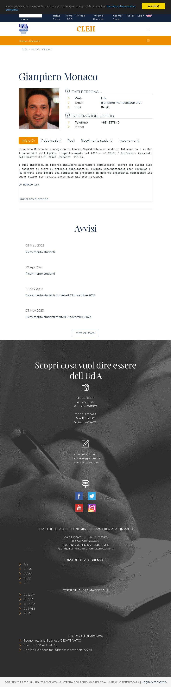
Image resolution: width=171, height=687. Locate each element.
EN (149, 15)
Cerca (24, 19)
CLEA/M (29, 594)
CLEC (27, 574)
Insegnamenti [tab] (128, 140)
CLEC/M (29, 604)
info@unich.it (89, 454)
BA (25, 564)
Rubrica (130, 15)
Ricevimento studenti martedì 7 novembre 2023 (58, 317)
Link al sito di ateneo (33, 199)
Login (141, 15)
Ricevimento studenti (40, 252)
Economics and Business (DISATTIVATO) (52, 640)
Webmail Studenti (117, 17)
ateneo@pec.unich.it (88, 458)
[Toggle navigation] (148, 29)
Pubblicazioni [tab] (51, 140)
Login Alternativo (154, 682)
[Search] (30, 15)
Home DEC (69, 17)
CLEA (27, 569)
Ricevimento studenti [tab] (96, 140)
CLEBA (28, 599)
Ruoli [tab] (71, 140)
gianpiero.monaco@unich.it (121, 102)
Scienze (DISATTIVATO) (40, 645)
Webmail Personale (98, 17)
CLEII (25, 49)
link (103, 98)
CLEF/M (29, 608)
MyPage (80, 15)
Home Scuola (56, 17)
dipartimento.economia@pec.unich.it (89, 548)
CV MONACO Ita (29, 184)
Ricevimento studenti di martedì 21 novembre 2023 (60, 295)
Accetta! (153, 6)
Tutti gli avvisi (85, 333)
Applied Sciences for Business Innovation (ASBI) (57, 650)
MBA (27, 613)
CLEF (27, 578)
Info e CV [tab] (28, 140)
